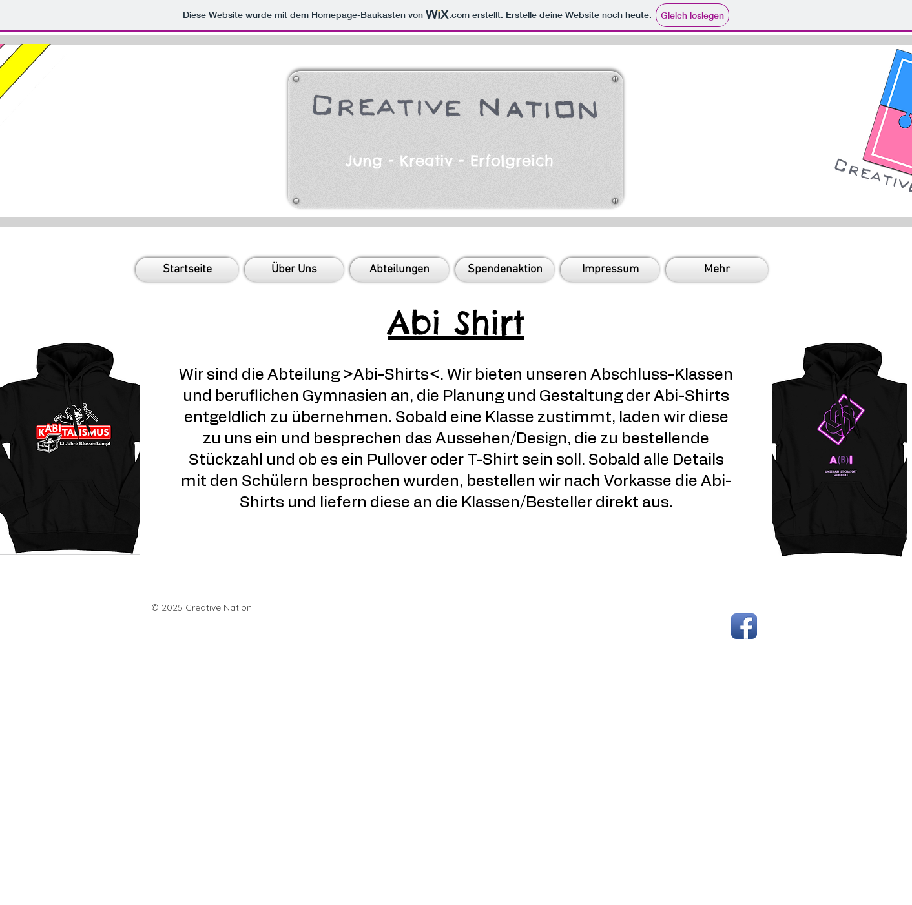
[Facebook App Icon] (744, 626)
